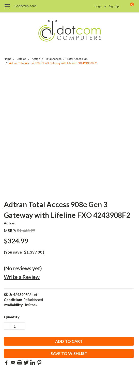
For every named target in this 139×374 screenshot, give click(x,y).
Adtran (36, 59)
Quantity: (12, 317)
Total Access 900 (77, 59)
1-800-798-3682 (25, 6)
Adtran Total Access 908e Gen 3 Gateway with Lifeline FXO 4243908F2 (53, 63)
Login (98, 6)
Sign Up (114, 6)
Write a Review (22, 277)
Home (7, 59)
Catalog (21, 59)
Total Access (53, 59)
